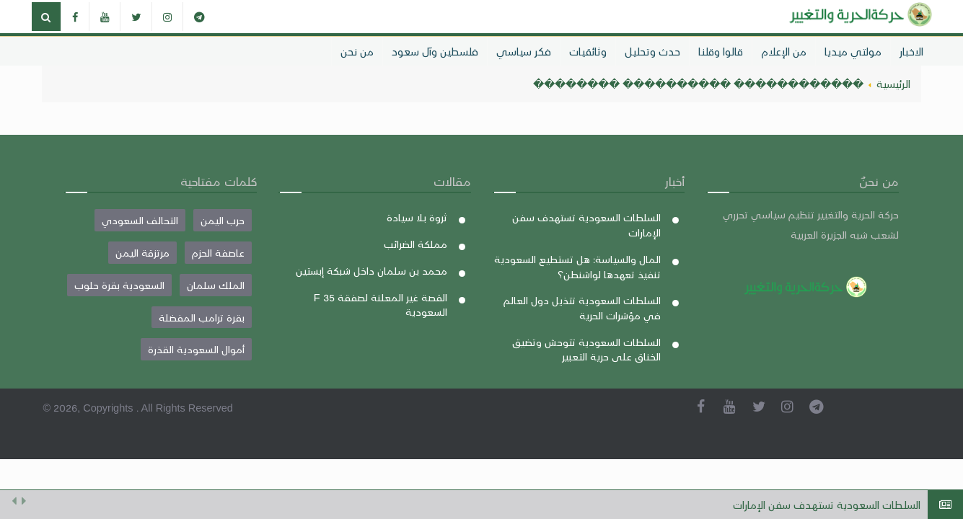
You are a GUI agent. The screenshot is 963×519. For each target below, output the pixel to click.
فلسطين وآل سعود (435, 51)
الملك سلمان (216, 284)
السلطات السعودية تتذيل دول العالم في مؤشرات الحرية (582, 307)
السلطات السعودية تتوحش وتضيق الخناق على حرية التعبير (586, 349)
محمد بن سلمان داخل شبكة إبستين (371, 270)
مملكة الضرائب (415, 243)
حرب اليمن (223, 219)
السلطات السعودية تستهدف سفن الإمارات (826, 504)
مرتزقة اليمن (142, 252)
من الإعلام (783, 51)
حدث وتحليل (652, 51)
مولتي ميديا (853, 51)
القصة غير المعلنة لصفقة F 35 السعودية (380, 304)
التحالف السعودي (140, 219)
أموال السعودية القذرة (196, 348)
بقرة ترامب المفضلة (202, 317)
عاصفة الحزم (218, 252)
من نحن (357, 51)
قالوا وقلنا (720, 51)
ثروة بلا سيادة (417, 216)
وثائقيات (588, 51)
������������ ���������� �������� (698, 83)
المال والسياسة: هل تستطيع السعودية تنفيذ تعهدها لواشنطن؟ (577, 266)
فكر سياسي (523, 51)
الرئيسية (893, 83)
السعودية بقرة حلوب (119, 284)
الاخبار (911, 51)
